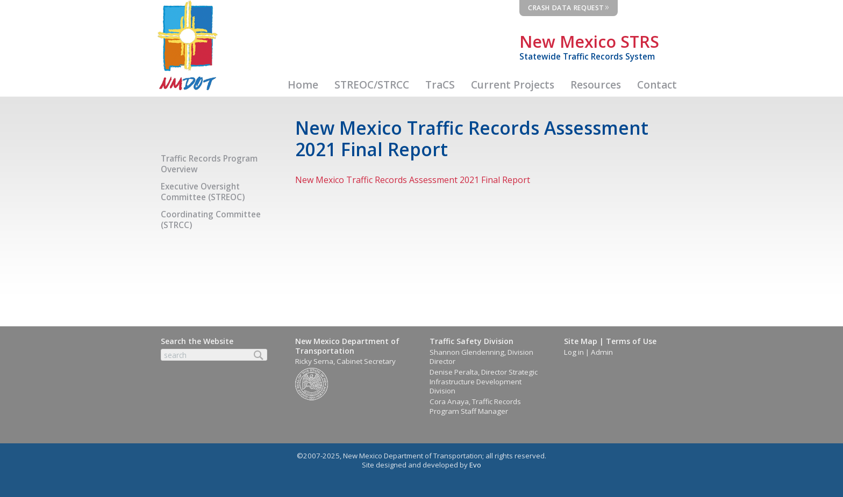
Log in (574, 352)
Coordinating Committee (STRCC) (211, 220)
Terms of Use (631, 341)
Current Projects (512, 85)
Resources (595, 85)
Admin (602, 352)
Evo (475, 465)
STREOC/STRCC (371, 85)
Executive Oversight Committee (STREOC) (203, 192)
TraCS (440, 85)
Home (303, 85)
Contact (657, 85)
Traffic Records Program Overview (209, 164)
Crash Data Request (569, 6)
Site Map (580, 341)
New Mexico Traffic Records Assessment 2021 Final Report (412, 180)
